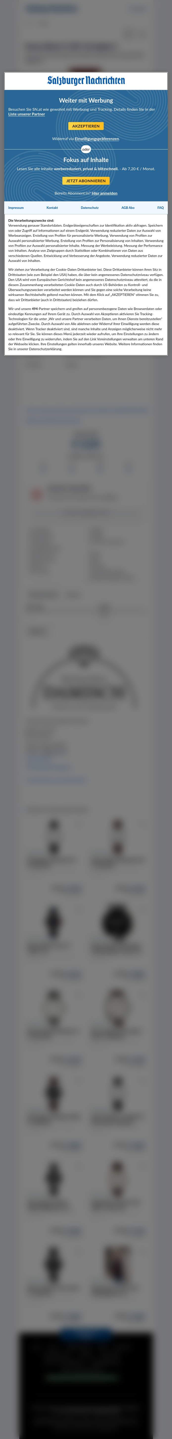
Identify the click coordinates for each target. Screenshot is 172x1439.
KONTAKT (122, 1347)
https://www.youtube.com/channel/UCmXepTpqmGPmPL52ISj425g (87, 410)
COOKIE (86, 1355)
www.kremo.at (38, 758)
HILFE (53, 1347)
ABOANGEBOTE (106, 1362)
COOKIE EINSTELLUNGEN (78, 1378)
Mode (29, 23)
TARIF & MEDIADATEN (82, 1370)
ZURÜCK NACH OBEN (86, 1334)
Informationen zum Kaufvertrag (56, 780)
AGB (102, 1347)
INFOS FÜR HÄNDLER (64, 1362)
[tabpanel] (86, 704)
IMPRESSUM (79, 1347)
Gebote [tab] (73, 595)
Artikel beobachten (86, 513)
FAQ (36, 1347)
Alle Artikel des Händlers (48, 767)
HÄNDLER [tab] (37, 631)
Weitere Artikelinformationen (53, 420)
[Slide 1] (86, 136)
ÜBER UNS (111, 1355)
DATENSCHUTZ (58, 1355)
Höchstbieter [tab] (43, 595)
